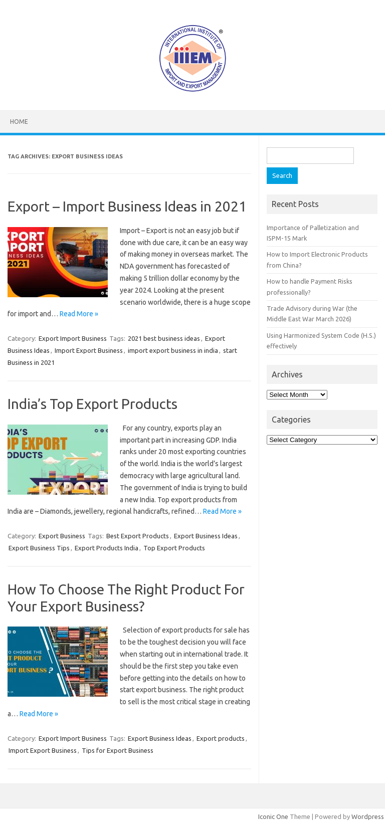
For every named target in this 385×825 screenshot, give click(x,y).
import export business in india (173, 350)
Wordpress (367, 816)
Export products (221, 738)
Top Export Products (174, 547)
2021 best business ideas (164, 338)
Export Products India (106, 547)
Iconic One (273, 816)
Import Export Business (89, 350)
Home (19, 121)
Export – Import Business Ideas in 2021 (127, 206)
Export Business (62, 535)
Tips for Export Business (117, 750)
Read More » (79, 314)
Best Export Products (137, 535)
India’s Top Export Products (92, 403)
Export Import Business (73, 338)
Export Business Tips (39, 547)
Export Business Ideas (206, 535)
